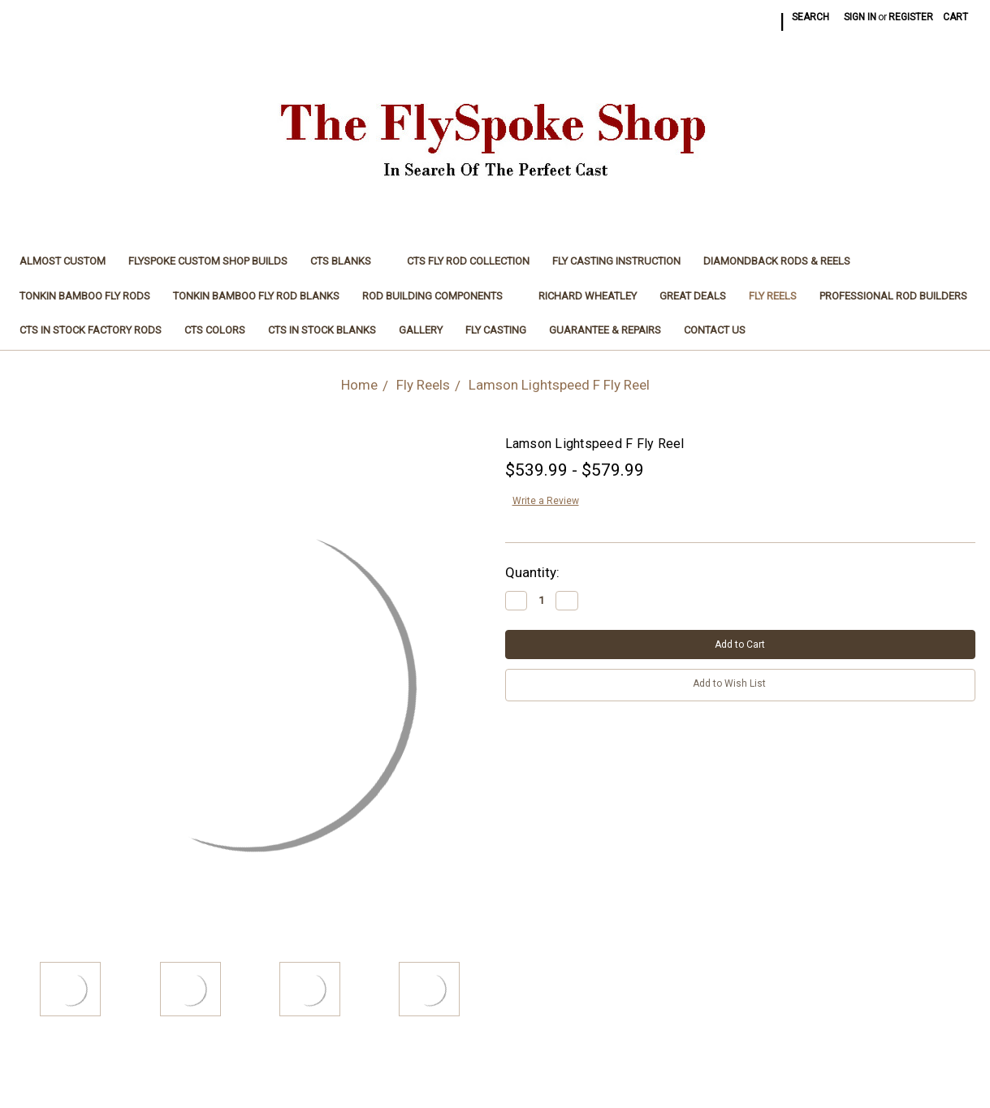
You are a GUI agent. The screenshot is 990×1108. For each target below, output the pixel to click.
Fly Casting (495, 330)
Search (810, 17)
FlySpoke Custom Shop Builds (207, 261)
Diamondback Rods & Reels (776, 261)
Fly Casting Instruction (616, 261)
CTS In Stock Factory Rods (90, 330)
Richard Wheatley (587, 296)
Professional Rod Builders (893, 296)
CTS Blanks (347, 261)
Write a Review (545, 501)
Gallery (421, 330)
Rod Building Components (439, 296)
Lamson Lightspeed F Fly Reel (559, 385)
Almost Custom (62, 261)
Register (910, 17)
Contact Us (715, 330)
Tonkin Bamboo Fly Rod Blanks (256, 296)
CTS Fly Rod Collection (468, 261)
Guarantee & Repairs (605, 330)
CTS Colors (214, 330)
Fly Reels (773, 296)
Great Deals (692, 296)
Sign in (860, 17)
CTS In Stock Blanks (322, 330)
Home (359, 385)
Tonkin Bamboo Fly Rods (84, 296)
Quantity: (532, 572)
